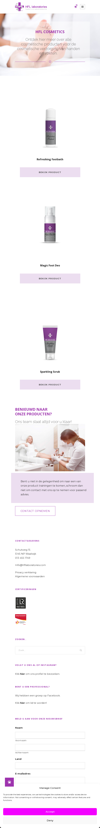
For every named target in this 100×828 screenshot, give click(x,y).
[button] (9, 782)
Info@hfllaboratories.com (30, 565)
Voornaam (21, 740)
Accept (50, 811)
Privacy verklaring (25, 572)
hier (22, 673)
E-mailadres (23, 773)
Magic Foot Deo (50, 265)
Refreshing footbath (50, 159)
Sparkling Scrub (50, 371)
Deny (50, 820)
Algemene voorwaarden (30, 576)
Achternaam (22, 752)
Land (18, 758)
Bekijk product (50, 172)
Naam (19, 727)
